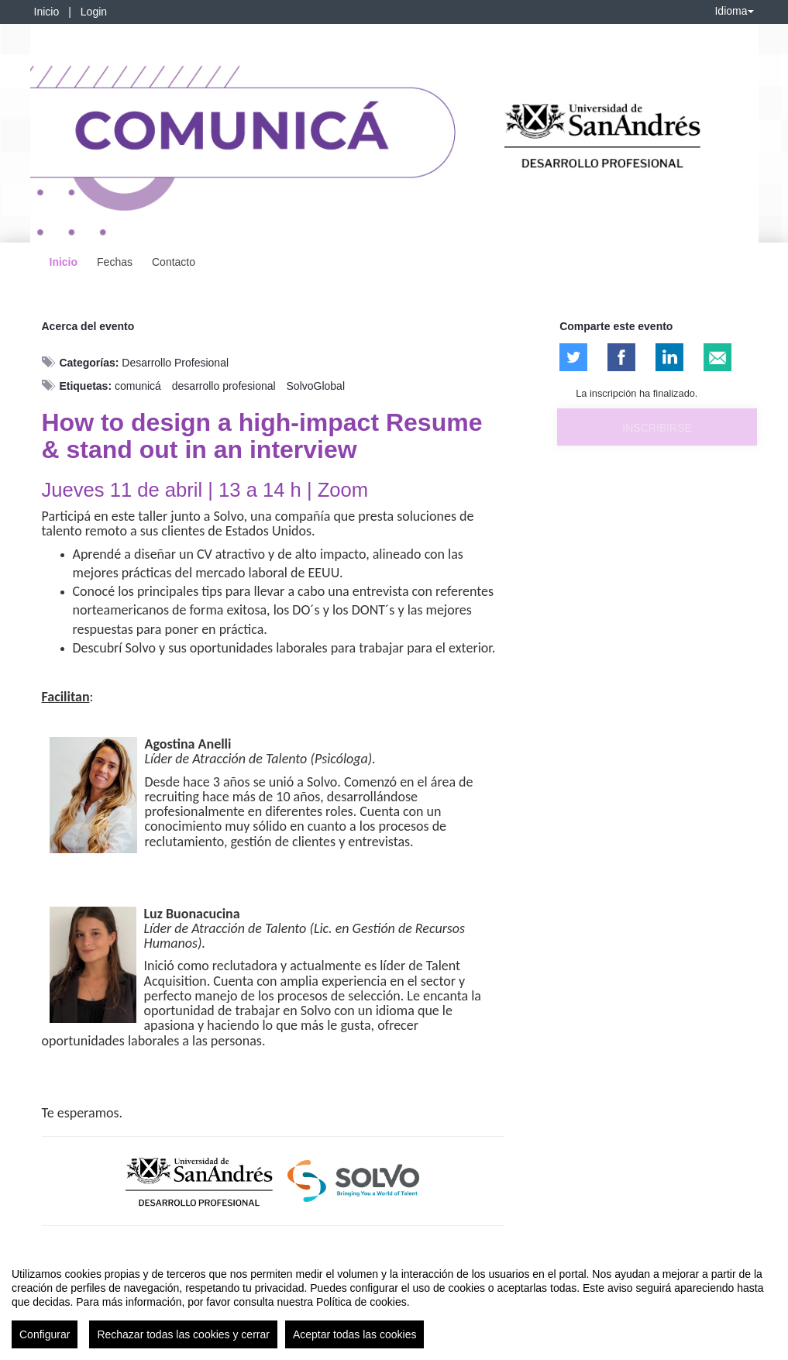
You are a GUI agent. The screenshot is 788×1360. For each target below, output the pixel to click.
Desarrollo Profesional (175, 362)
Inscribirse (656, 428)
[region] (394, 1302)
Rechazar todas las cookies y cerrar (183, 1334)
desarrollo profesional (224, 386)
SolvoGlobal (316, 386)
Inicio (47, 11)
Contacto (173, 262)
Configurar (44, 1334)
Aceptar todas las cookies (355, 1334)
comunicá (138, 386)
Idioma (733, 11)
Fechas (114, 262)
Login (94, 11)
